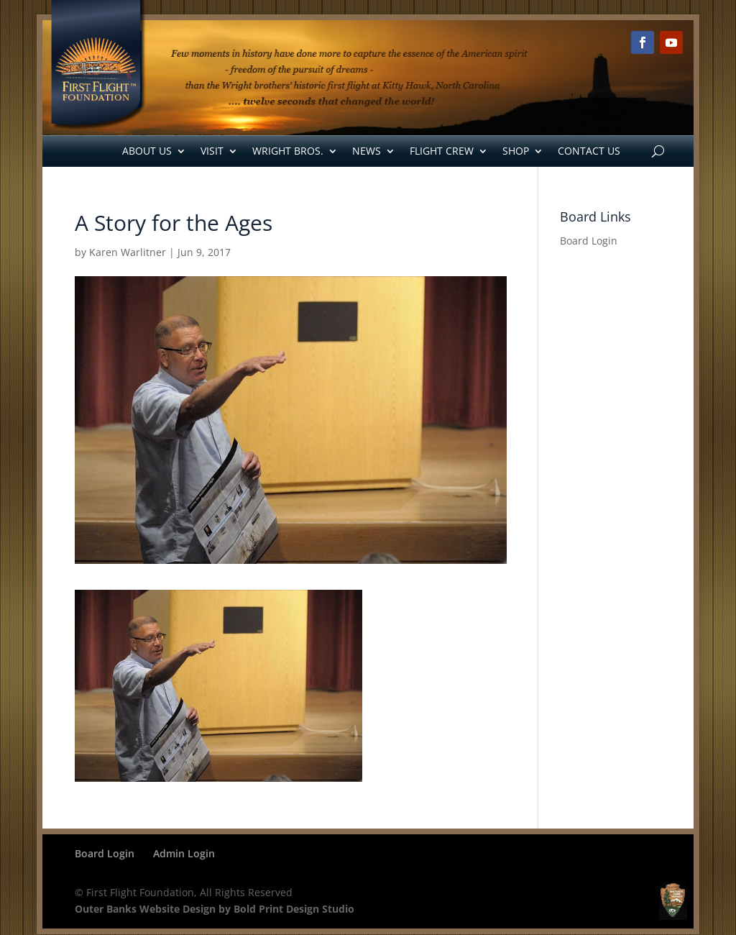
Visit (212, 151)
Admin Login (184, 853)
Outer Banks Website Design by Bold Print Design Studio (214, 909)
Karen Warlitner (127, 252)
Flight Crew (442, 151)
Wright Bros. (287, 151)
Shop (515, 151)
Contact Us (589, 151)
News (366, 151)
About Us (147, 151)
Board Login (588, 240)
